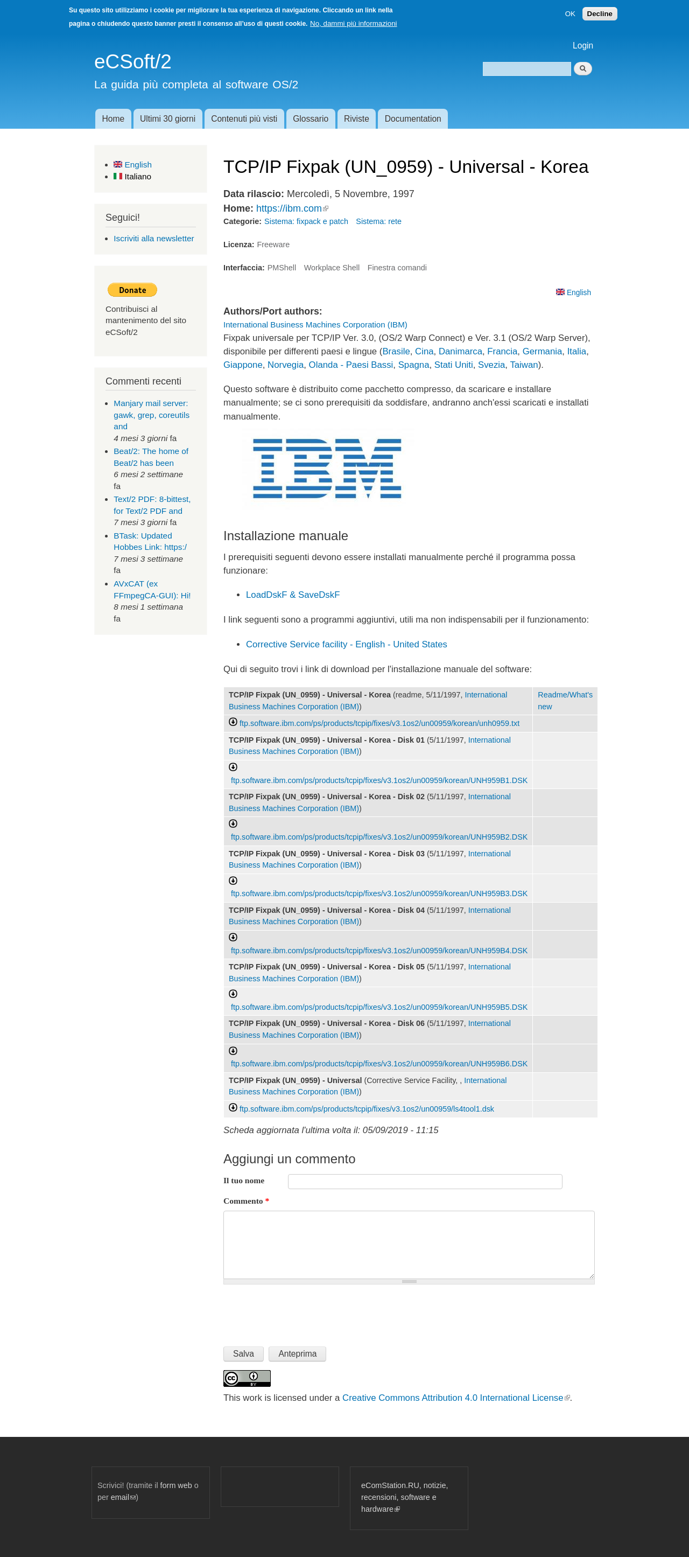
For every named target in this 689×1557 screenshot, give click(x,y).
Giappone (243, 365)
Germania (543, 351)
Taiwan (524, 365)
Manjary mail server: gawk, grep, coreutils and (151, 415)
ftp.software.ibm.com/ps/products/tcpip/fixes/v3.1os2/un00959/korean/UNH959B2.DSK (379, 837)
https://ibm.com (292, 208)
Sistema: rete (379, 221)
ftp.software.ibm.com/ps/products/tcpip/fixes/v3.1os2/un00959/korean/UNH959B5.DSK (379, 1007)
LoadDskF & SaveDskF (293, 595)
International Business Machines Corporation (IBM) (315, 324)
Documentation (413, 118)
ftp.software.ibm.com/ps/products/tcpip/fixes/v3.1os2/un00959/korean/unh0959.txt (379, 723)
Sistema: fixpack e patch (306, 221)
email (123, 1497)
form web (176, 1485)
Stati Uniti (453, 365)
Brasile (396, 351)
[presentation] (305, 1311)
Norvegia (286, 365)
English (133, 164)
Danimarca (460, 351)
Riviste (356, 118)
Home (113, 118)
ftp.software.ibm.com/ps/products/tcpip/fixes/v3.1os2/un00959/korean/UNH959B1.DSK (379, 780)
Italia (576, 351)
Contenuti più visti (244, 118)
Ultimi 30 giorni (167, 118)
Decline (600, 14)
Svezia (491, 365)
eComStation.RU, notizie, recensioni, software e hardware (404, 1497)
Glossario (310, 118)
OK (570, 14)
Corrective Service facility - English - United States (346, 644)
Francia (502, 351)
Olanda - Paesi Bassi (351, 365)
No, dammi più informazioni (353, 23)
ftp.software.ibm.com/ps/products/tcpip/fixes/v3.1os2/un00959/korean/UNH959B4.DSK (379, 950)
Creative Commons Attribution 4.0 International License (456, 1398)
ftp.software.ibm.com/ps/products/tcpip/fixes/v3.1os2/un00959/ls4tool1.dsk (367, 1109)
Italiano (132, 176)
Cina (424, 351)
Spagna (414, 365)
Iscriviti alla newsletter (154, 238)
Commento (246, 1200)
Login (583, 45)
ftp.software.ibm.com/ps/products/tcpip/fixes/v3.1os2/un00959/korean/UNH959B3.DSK (379, 893)
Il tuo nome (243, 1180)
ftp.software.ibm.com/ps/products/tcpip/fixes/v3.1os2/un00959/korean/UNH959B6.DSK (379, 1063)
